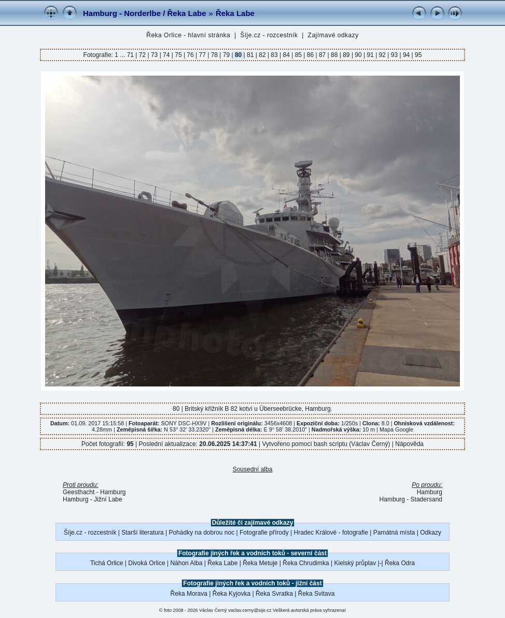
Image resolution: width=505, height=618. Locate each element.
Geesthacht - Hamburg (94, 492)
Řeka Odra (400, 563)
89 (346, 55)
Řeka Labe (235, 13)
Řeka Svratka (274, 593)
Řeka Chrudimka (306, 563)
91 (370, 55)
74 (166, 55)
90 (358, 55)
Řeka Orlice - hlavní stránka (188, 35)
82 (262, 55)
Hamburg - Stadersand (411, 499)
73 (154, 55)
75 (178, 55)
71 (131, 55)
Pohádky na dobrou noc (201, 532)
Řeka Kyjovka (231, 593)
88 (334, 55)
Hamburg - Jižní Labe (92, 499)
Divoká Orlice (146, 563)
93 (394, 55)
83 (274, 55)
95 (417, 55)
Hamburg (429, 492)
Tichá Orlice (106, 563)
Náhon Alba (186, 563)
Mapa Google (396, 429)
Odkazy (430, 532)
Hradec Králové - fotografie (331, 532)
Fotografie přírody (264, 532)
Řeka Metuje (260, 563)
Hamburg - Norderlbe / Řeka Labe (144, 13)
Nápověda (409, 444)
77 (202, 55)
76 (190, 55)
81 (250, 55)
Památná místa (394, 532)
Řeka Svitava (316, 593)
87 (322, 55)
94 (406, 55)
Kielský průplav (355, 563)
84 (286, 55)
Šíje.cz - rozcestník (269, 35)
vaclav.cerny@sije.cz (250, 610)
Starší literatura (142, 532)
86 (310, 55)
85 (298, 55)
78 (214, 55)
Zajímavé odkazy (333, 35)
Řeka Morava (189, 593)
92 (382, 55)
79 (226, 55)
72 (142, 55)
